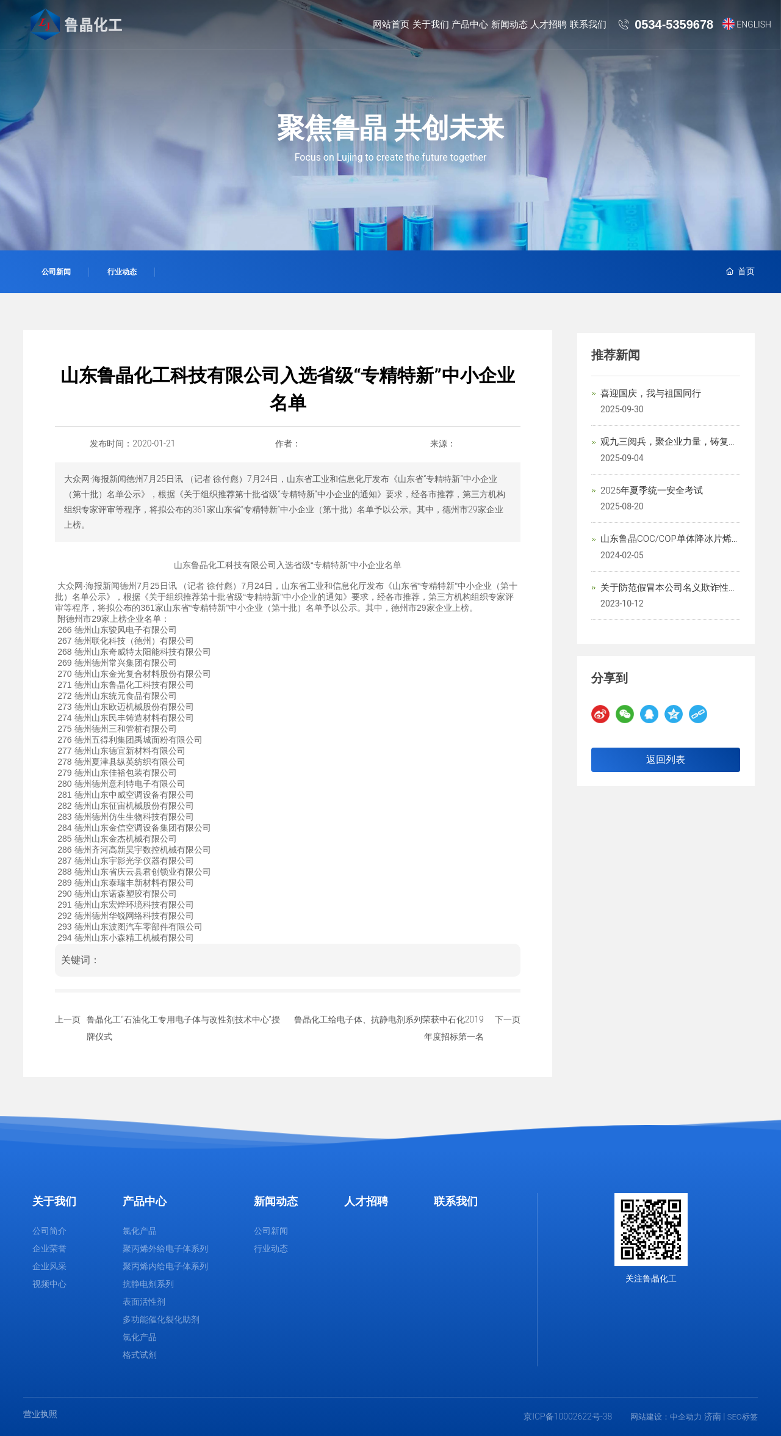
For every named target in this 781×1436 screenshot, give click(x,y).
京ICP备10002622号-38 (568, 1416)
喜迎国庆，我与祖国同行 (650, 393)
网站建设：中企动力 (666, 1416)
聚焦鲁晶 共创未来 (390, 128)
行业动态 (122, 271)
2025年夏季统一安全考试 (651, 490)
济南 (712, 1416)
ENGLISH (753, 24)
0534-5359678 (674, 24)
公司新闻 (56, 271)
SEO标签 (742, 1416)
